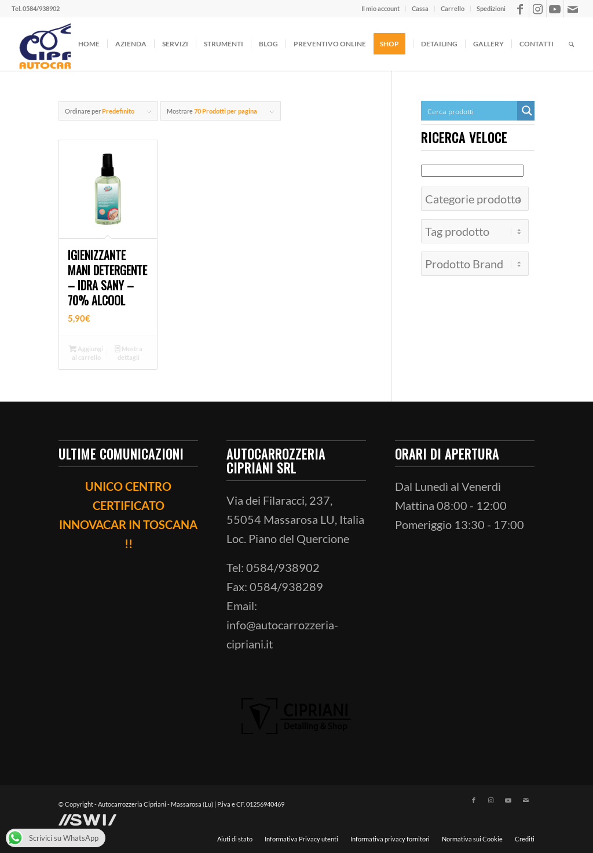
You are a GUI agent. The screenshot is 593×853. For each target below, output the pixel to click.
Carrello (452, 8)
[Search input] (469, 110)
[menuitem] (381, 9)
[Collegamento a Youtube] (555, 8)
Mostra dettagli (128, 352)
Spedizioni (491, 8)
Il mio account (380, 8)
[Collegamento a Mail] (572, 8)
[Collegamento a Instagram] (537, 8)
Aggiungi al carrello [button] (86, 352)
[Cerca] (571, 44)
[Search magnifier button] (527, 111)
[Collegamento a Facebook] (520, 8)
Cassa (420, 8)
